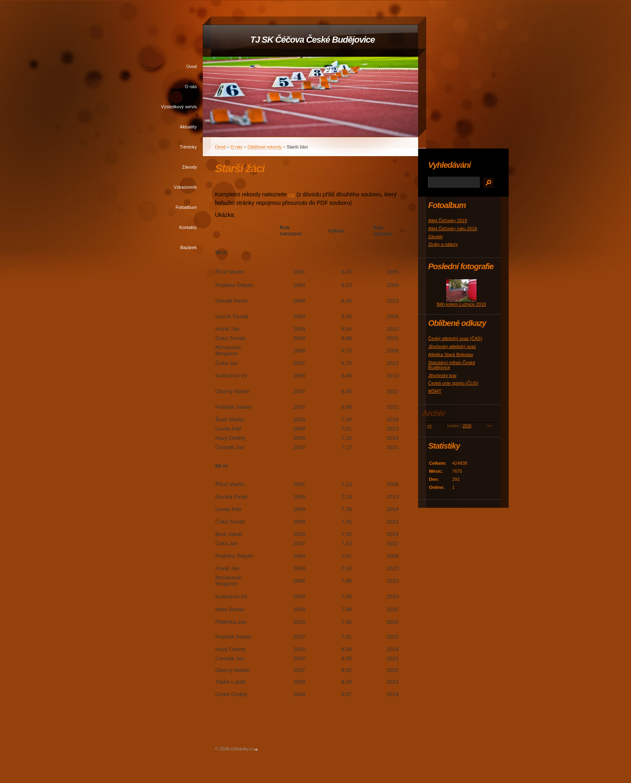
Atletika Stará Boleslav (450, 354)
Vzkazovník (185, 187)
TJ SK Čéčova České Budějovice (312, 40)
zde (291, 194)
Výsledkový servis (179, 106)
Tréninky (188, 146)
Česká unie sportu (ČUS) (453, 383)
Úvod (191, 66)
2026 (466, 426)
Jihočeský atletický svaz (452, 346)
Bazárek (188, 247)
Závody (189, 167)
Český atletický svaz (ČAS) (455, 338)
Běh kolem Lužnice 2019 (461, 304)
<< (429, 426)
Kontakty (188, 227)
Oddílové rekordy (264, 146)
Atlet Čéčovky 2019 (447, 220)
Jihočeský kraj (442, 375)
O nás (191, 86)
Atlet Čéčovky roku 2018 (452, 228)
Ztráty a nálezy (443, 244)
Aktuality (188, 126)
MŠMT (434, 391)
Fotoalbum (186, 207)
